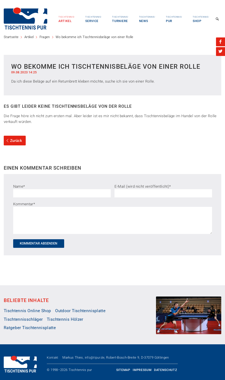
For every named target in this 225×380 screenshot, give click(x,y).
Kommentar (24, 204)
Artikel (66, 19)
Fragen (45, 37)
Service (93, 19)
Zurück (13, 140)
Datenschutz (165, 370)
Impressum (142, 370)
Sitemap (123, 370)
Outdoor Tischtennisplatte (80, 310)
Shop (201, 19)
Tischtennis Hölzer (65, 319)
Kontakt (52, 357)
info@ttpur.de (94, 357)
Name (19, 186)
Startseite (11, 37)
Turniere (120, 19)
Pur (174, 19)
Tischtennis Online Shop (27, 310)
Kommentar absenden (38, 243)
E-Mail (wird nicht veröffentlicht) (142, 186)
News (147, 19)
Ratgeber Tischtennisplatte (30, 327)
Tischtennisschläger (23, 319)
